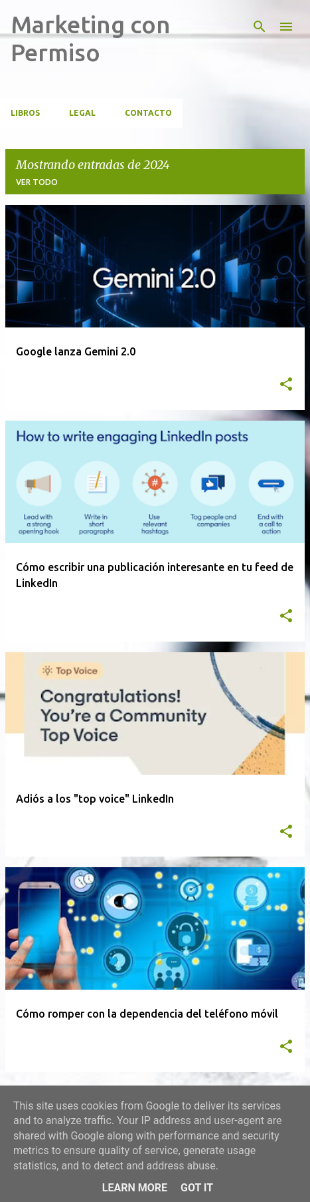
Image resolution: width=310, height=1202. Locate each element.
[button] (286, 385)
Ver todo (37, 182)
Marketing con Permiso (91, 38)
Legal (82, 112)
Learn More (134, 1187)
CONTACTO (148, 112)
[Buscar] (260, 27)
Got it (197, 1187)
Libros (25, 112)
